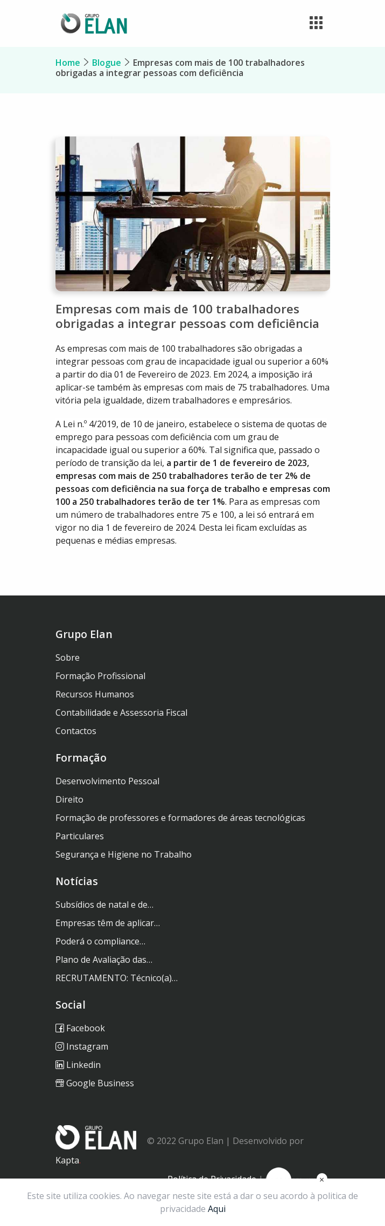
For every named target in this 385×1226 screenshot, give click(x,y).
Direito (69, 799)
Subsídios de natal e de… (104, 904)
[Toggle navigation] (316, 23)
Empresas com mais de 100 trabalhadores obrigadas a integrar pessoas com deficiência (180, 68)
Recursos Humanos (94, 694)
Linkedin (78, 1065)
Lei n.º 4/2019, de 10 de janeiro (124, 424)
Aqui (217, 1209)
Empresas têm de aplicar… (107, 923)
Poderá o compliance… (100, 941)
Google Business (94, 1083)
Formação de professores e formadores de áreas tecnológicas (180, 818)
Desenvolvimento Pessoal (107, 781)
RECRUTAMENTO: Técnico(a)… (116, 978)
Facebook (80, 1028)
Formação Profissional (100, 676)
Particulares (79, 836)
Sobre (67, 657)
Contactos (75, 731)
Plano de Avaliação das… (103, 959)
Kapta (68, 1160)
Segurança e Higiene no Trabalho (123, 854)
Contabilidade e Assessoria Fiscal (121, 712)
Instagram (81, 1046)
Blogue (106, 63)
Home (67, 63)
